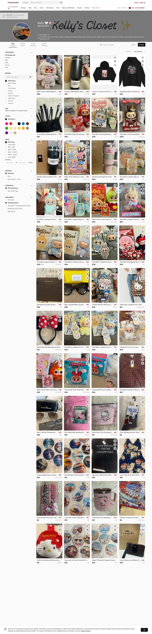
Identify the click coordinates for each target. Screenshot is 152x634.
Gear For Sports (12, 96)
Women (23, 8)
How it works (122, 8)
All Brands (10, 81)
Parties (87, 8)
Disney (9, 93)
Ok (144, 630)
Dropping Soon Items (14, 209)
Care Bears (10, 88)
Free (8, 176)
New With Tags (11, 191)
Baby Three (10, 83)
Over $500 (10, 157)
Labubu (9, 103)
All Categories (10, 55)
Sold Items (10, 211)
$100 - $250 (11, 152)
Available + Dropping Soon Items (18, 206)
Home (42, 8)
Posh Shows (96, 8)
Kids (35, 8)
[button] (26, 3)
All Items (9, 173)
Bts (7, 86)
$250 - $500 (11, 155)
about (133, 45)
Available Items (11, 203)
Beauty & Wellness (68, 8)
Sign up (142, 3)
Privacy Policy (85, 631)
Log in (136, 3)
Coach (9, 91)
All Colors (10, 119)
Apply (30, 162)
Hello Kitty (10, 98)
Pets (57, 8)
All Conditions (11, 188)
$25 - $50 (10, 147)
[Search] (44, 2)
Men (30, 8)
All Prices (10, 142)
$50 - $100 (10, 150)
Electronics (50, 8)
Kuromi (9, 101)
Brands (79, 8)
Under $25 (10, 145)
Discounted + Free (12, 179)
